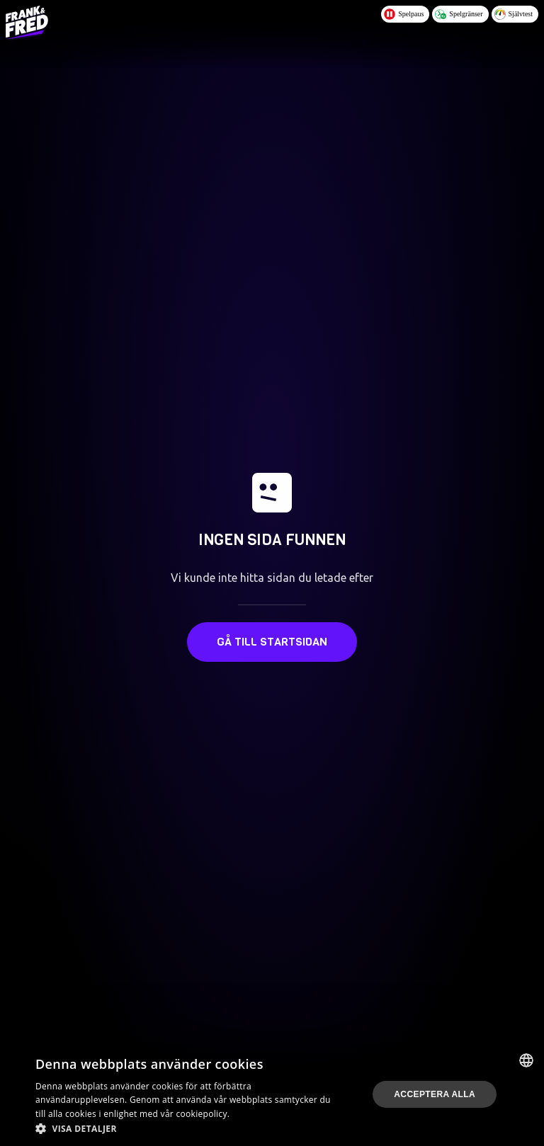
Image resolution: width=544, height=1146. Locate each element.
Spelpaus (404, 14)
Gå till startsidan (272, 641)
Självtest (513, 14)
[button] (187, 1128)
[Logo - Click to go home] (27, 23)
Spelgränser (458, 14)
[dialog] (272, 1094)
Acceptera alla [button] (434, 1094)
